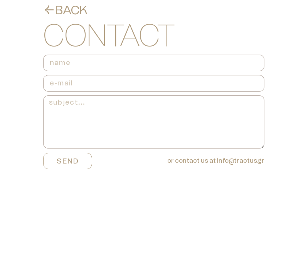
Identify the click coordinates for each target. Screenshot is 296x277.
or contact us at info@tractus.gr (215, 160)
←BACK (65, 10)
